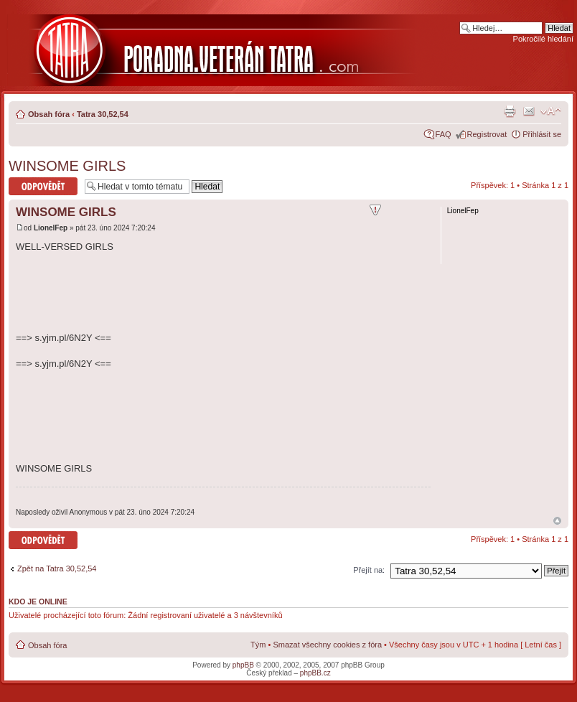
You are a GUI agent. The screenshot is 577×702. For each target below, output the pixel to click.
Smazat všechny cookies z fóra (327, 644)
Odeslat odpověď (43, 186)
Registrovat (487, 134)
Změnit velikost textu (550, 111)
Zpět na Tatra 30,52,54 (57, 568)
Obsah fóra (49, 114)
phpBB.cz (315, 673)
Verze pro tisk (509, 111)
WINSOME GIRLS (67, 166)
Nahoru (557, 521)
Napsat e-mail (529, 111)
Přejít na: (369, 570)
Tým (258, 644)
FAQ (443, 134)
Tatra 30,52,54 (102, 114)
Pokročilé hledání (543, 38)
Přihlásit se (541, 134)
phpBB (243, 665)
